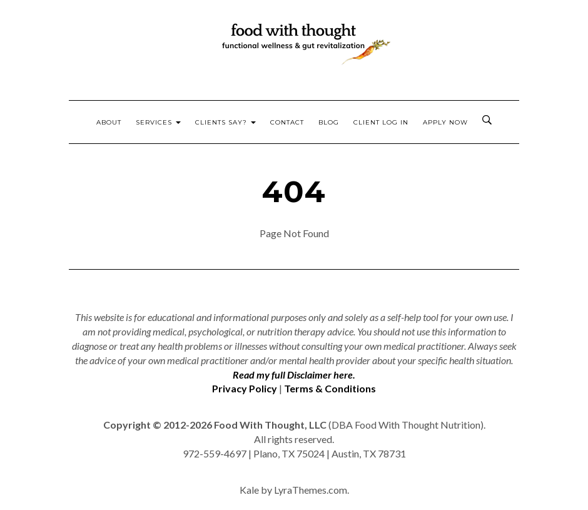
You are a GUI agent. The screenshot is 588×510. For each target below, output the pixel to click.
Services (158, 122)
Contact (287, 122)
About (108, 122)
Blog (328, 122)
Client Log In (380, 122)
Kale (249, 490)
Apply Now (445, 122)
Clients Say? (225, 122)
